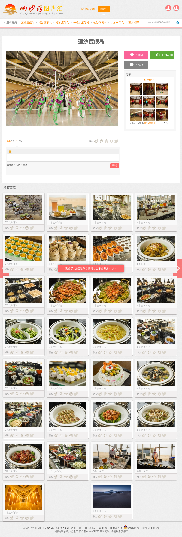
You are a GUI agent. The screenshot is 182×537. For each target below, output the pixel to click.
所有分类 (12, 22)
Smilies (10, 151)
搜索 (177, 22)
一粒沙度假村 (81, 22)
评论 (16, 141)
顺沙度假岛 (63, 22)
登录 (168, 8)
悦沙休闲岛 (118, 22)
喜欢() (136, 55)
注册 (176, 8)
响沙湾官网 (88, 9)
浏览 (164, 55)
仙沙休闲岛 (100, 22)
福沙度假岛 (46, 22)
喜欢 (9, 141)
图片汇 (104, 9)
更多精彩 (133, 22)
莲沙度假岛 (28, 22)
